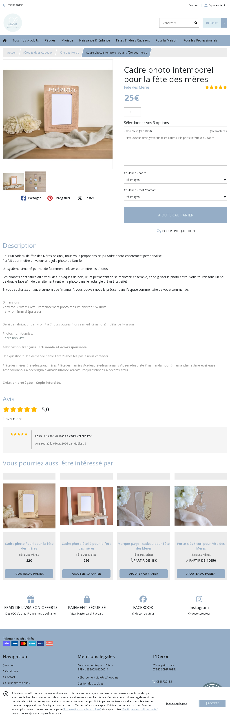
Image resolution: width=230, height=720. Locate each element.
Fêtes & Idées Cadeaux (37, 53)
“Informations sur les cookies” (82, 709)
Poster (85, 198)
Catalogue (10, 671)
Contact (193, 5)
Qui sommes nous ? (16, 683)
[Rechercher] (196, 23)
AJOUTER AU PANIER (175, 215)
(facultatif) (175, 131)
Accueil (11, 53)
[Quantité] (132, 111)
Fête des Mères (69, 53)
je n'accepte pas (176, 703)
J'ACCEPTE (212, 703)
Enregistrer (58, 198)
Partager (31, 198)
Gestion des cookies (90, 683)
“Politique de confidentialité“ (139, 709)
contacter (101, 356)
